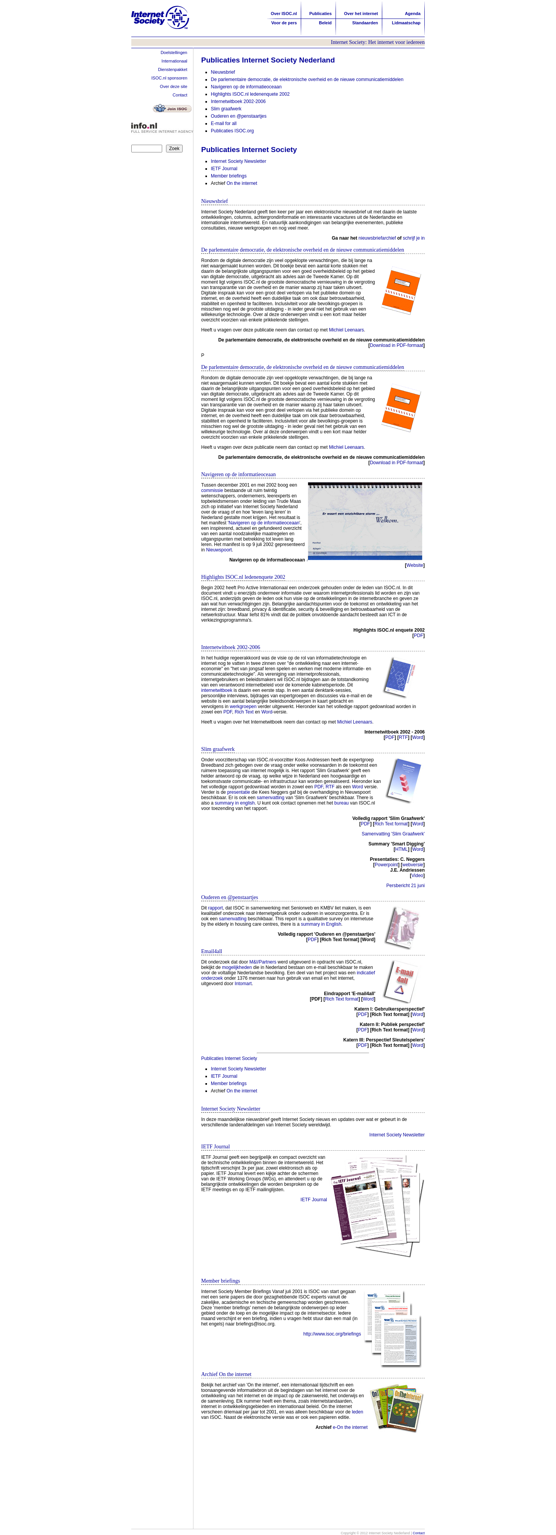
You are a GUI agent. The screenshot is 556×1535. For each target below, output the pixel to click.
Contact (180, 95)
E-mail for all (224, 123)
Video (417, 875)
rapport (215, 908)
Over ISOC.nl (284, 13)
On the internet (242, 183)
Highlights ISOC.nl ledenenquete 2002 (250, 94)
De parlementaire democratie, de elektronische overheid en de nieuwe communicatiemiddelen (307, 79)
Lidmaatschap (406, 22)
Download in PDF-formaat (396, 345)
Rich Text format (391, 824)
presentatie (238, 792)
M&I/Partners (262, 962)
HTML (401, 849)
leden (357, 1412)
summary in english (234, 803)
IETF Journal (224, 168)
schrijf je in (414, 238)
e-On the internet (350, 1427)
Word (266, 712)
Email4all (211, 951)
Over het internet (361, 13)
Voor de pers (284, 22)
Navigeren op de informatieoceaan (246, 87)
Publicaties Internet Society (229, 1058)
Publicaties (320, 13)
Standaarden (365, 22)
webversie (412, 864)
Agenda (412, 13)
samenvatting (271, 797)
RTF (403, 737)
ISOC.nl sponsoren (169, 78)
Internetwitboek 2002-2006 (238, 101)
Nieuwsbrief (223, 72)
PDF (418, 635)
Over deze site (173, 86)
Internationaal (174, 61)
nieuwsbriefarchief (377, 238)
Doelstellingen (174, 52)
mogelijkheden (237, 967)
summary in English (321, 924)
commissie (212, 490)
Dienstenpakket (172, 69)
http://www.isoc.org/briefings (332, 1334)
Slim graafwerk (226, 109)
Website (415, 565)
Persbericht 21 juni (405, 885)
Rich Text (244, 712)
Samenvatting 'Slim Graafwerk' (393, 834)
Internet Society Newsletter (238, 161)
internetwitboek (216, 690)
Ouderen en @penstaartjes (238, 116)
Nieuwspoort (219, 550)
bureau (341, 803)
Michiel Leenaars (346, 330)
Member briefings (229, 176)
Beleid (325, 22)
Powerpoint (386, 864)
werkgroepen (243, 706)
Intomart (243, 983)
